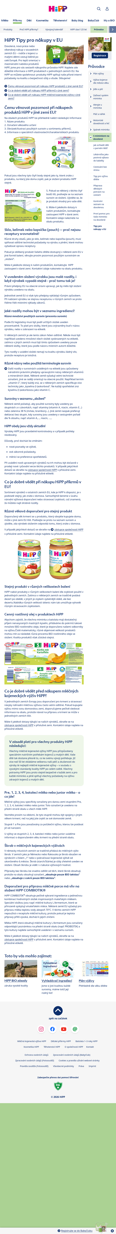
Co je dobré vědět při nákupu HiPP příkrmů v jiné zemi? (38, 90)
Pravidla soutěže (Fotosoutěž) (34, 1066)
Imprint (92, 1066)
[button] (99, 9)
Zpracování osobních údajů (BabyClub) (71, 1054)
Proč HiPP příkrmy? (29, 29)
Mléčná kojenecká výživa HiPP (31, 1041)
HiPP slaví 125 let (78, 29)
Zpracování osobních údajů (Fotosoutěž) (34, 1060)
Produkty (8, 29)
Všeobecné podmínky (63, 1066)
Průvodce (99, 29)
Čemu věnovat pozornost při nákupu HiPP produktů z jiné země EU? (45, 86)
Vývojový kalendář (54, 29)
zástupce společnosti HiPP (42, 470)
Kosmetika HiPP (31, 1046)
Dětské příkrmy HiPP (61, 1041)
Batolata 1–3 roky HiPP (86, 1041)
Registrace (100, 55)
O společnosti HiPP (74, 1046)
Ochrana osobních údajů (36, 1054)
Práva (81, 1066)
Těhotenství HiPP (52, 1046)
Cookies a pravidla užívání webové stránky (79, 1060)
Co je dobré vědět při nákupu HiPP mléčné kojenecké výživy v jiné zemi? (44, 96)
